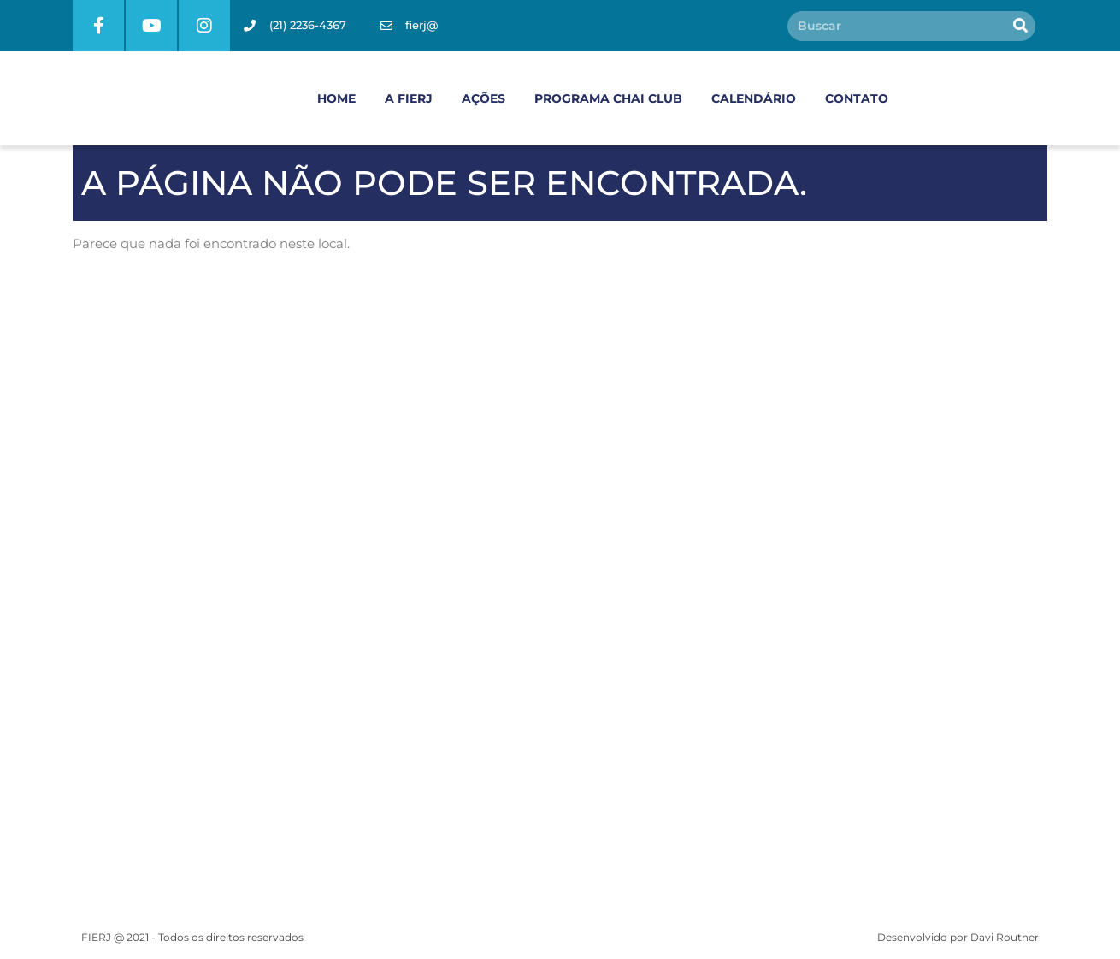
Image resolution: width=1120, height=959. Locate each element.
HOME (336, 98)
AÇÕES (483, 98)
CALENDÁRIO (753, 98)
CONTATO (856, 98)
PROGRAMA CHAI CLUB (608, 98)
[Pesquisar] (1020, 26)
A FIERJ (409, 98)
